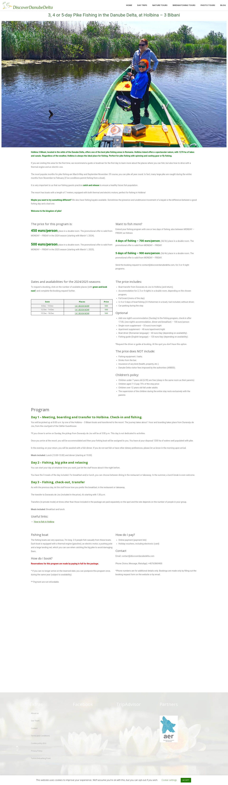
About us (35, 713)
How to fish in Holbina (44, 522)
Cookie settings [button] (169, 779)
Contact (34, 728)
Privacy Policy (36, 751)
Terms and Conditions (40, 735)
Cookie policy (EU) (38, 743)
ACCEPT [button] (185, 780)
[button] (5, 84)
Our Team (35, 720)
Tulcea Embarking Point (41, 758)
